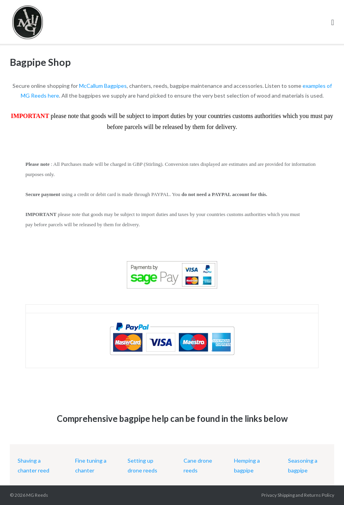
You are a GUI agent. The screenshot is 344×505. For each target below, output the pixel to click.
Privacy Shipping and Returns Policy (297, 495)
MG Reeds (37, 495)
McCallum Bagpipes (103, 85)
